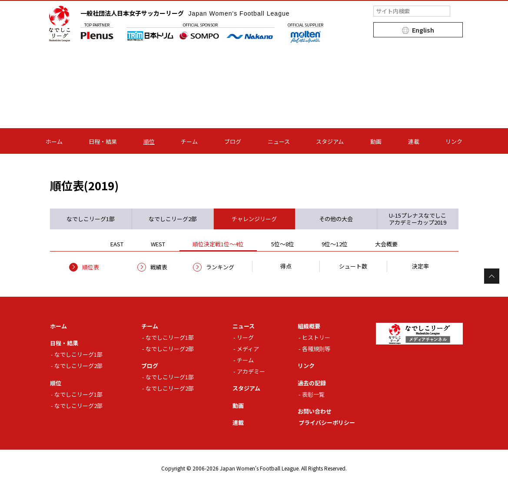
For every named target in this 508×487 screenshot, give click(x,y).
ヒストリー (316, 337)
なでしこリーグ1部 (78, 354)
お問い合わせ (315, 411)
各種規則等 (316, 349)
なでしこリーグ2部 (78, 365)
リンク (453, 141)
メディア (248, 349)
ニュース (279, 141)
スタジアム (330, 141)
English (423, 30)
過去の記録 (312, 383)
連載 (413, 141)
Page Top (491, 276)
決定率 (420, 266)
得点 (286, 266)
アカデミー (251, 371)
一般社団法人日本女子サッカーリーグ (185, 13)
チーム (189, 141)
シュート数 (353, 266)
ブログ (232, 141)
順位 (149, 141)
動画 (376, 141)
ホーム (54, 141)
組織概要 (309, 326)
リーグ (245, 337)
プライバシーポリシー (327, 422)
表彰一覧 (313, 394)
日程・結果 (103, 141)
